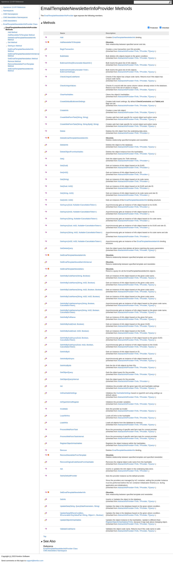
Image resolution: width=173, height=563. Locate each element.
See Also (48, 541)
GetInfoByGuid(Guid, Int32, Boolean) (74, 331)
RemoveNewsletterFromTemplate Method (21, 65)
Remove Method (14, 61)
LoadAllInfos (65, 416)
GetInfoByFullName (67, 317)
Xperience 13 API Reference (14, 7)
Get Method (12, 42)
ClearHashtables (66, 95)
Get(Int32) (64, 172)
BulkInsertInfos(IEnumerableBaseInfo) (76, 63)
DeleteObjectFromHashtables (71, 152)
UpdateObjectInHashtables (70, 520)
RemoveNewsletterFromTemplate (73, 455)
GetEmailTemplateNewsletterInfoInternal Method (23, 55)
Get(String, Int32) (67, 193)
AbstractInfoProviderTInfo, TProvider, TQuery (136, 51)
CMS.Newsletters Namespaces (15, 17)
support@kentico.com (34, 561)
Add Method (12, 32)
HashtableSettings (124, 393)
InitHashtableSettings (68, 393)
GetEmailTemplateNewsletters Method (23, 59)
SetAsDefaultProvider (68, 476)
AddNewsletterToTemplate (70, 42)
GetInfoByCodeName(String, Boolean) (75, 276)
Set (61, 469)
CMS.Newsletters (10, 21)
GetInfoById (64, 352)
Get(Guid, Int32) (66, 186)
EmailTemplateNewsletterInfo (123, 37)
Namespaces (8, 11)
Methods (48, 22)
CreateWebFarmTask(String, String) (74, 117)
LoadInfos (64, 423)
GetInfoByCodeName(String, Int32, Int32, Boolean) (80, 296)
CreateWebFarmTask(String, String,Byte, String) (79, 124)
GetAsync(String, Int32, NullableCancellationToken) (81, 232)
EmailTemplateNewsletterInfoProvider (59, 16)
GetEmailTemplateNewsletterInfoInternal (76, 262)
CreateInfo (64, 110)
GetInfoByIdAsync (67, 359)
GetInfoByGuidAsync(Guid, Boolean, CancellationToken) (74, 339)
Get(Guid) (64, 166)
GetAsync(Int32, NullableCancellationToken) (78, 212)
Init (61, 386)
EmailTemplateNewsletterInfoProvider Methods (21, 28)
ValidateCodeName (67, 529)
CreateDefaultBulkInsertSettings (72, 101)
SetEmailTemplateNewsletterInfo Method (20, 70)
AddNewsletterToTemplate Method (21, 35)
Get (62, 159)
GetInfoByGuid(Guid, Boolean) (72, 324)
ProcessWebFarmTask (69, 430)
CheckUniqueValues (68, 86)
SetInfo (63, 499)
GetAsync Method (15, 46)
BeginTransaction (67, 49)
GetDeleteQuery (66, 248)
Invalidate (64, 409)
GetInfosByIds (65, 365)
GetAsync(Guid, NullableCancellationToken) (78, 205)
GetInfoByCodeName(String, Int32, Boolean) (77, 283)
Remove (63, 450)
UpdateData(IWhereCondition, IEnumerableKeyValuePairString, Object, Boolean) (81, 514)
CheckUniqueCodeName (70, 77)
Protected (154, 28)
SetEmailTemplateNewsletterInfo (73, 492)
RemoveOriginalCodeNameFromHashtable (77, 462)
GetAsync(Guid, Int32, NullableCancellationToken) (80, 226)
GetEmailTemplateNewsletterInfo (73, 255)
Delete (62, 131)
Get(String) (64, 179)
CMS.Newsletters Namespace (55, 551)
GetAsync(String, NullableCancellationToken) (78, 219)
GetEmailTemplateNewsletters (72, 269)
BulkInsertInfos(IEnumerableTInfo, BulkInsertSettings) (74, 71)
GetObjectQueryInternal (69, 379)
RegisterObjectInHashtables (71, 443)
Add (61, 37)
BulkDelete (64, 56)
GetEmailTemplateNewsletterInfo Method (20, 50)
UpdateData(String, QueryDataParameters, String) (79, 506)
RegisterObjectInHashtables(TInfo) (119, 522)
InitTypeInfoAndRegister (69, 402)
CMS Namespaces (10, 14)
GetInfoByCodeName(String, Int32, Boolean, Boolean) (81, 290)
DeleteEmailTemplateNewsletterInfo (74, 138)
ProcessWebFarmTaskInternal (72, 436)
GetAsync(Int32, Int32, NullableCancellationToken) (81, 241)
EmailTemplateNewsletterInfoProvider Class (20, 24)
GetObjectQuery (66, 372)
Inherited (165, 28)
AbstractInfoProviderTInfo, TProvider (133, 133)
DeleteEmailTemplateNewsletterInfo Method (22, 39)
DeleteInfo (64, 145)
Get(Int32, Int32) (66, 200)
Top (44, 536)
